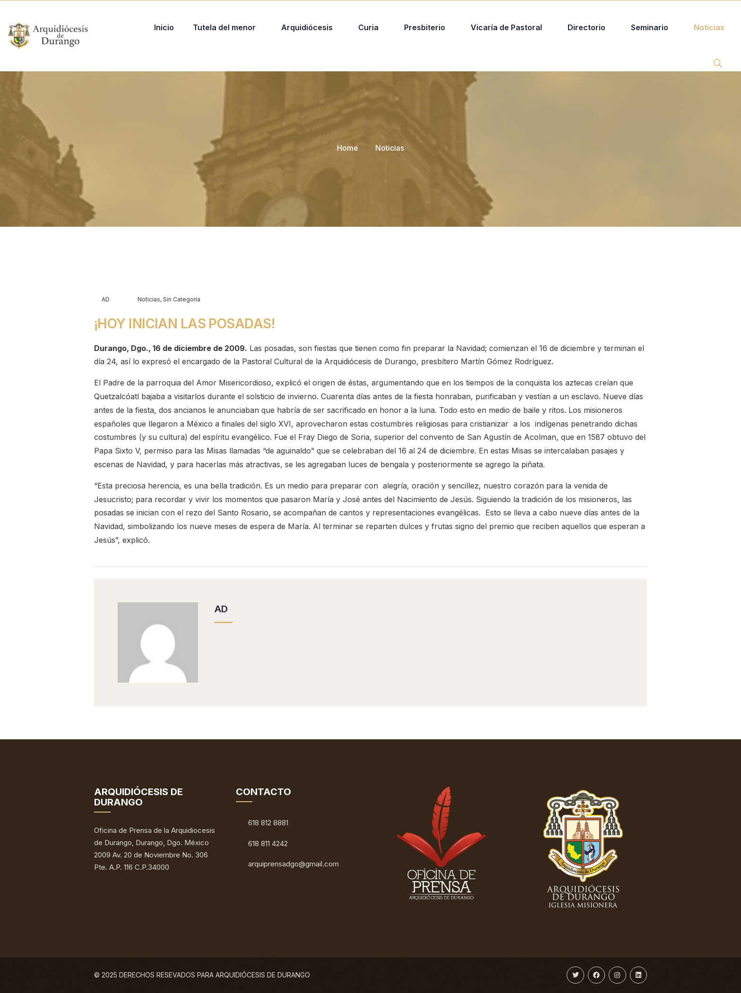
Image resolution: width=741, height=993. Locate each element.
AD (102, 299)
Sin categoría (181, 299)
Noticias (389, 148)
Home (347, 148)
